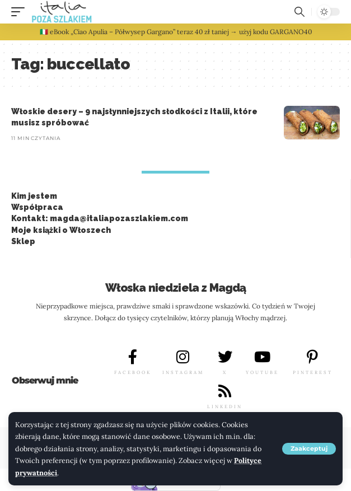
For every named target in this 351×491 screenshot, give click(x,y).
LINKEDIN (224, 406)
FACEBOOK (132, 372)
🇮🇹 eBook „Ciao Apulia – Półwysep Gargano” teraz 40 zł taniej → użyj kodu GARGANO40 (176, 31)
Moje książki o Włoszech (61, 230)
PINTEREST (313, 372)
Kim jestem (34, 195)
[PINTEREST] (312, 356)
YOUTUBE (262, 372)
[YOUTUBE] (262, 356)
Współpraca (37, 207)
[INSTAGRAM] (183, 356)
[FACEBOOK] (132, 356)
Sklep (23, 241)
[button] (309, 449)
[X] (225, 356)
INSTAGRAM (183, 372)
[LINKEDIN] (225, 391)
